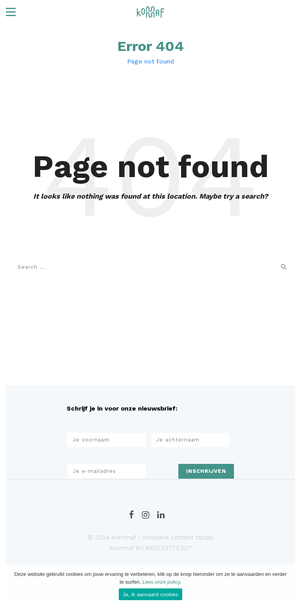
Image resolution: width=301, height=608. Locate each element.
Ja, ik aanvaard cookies (150, 594)
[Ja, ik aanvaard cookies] (291, 586)
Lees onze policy (161, 582)
